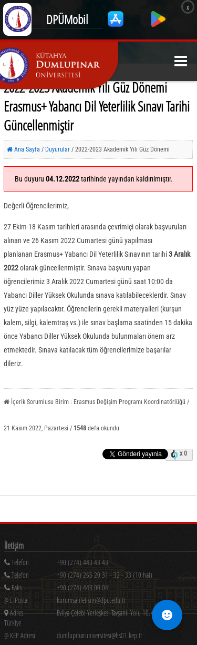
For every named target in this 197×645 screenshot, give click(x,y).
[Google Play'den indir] (158, 24)
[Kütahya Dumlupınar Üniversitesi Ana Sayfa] (59, 65)
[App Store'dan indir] (116, 24)
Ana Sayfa (23, 149)
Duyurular (58, 149)
